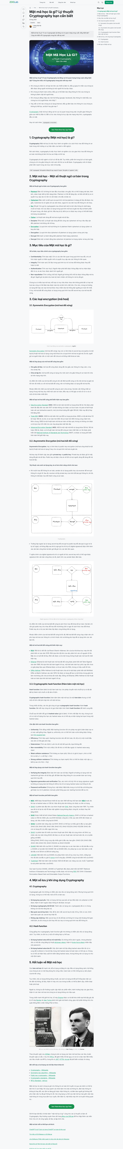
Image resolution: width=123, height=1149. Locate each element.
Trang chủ (42, 2)
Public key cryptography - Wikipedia (43, 1075)
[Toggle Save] (23, 12)
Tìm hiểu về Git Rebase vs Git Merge (40, 1134)
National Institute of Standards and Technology (53, 433)
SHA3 (33, 832)
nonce (52, 857)
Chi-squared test (39, 735)
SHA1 (33, 815)
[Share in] (23, 23)
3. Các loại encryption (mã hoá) (105, 20)
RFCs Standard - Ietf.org (39, 1081)
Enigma (60, 997)
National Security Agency (65, 815)
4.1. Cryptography (103, 39)
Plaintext (34, 191)
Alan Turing (47, 1000)
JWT (57, 1059)
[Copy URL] (23, 26)
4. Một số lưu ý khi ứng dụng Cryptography (109, 36)
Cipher (33, 217)
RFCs (52, 1057)
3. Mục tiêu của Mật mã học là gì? (106, 18)
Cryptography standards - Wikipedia (43, 1078)
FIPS (74, 871)
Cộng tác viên (62, 2)
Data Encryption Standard (39, 405)
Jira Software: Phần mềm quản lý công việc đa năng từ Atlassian (49, 1139)
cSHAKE (33, 855)
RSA (32, 650)
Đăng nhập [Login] (109, 2)
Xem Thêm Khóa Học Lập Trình (62, 130)
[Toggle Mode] (102, 2)
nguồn (74, 346)
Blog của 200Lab (68, 1116)
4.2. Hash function (103, 42)
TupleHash (34, 861)
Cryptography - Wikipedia (39, 1070)
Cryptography (34, 112)
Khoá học (73, 2)
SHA (66, 807)
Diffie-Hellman (35, 670)
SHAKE (33, 846)
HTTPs (62, 1059)
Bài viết (52, 2)
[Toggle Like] (23, 9)
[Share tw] (23, 19)
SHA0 (33, 807)
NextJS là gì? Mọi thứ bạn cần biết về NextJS (43, 1144)
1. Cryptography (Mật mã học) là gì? (107, 11)
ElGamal (33, 662)
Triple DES (34, 416)
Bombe (38, 1000)
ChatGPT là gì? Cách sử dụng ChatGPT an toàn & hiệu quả (47, 1129)
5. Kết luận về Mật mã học (104, 44)
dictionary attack (60, 942)
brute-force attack (78, 942)
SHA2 (33, 824)
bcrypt (67, 1059)
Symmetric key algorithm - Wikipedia (43, 1073)
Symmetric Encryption (36, 351)
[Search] (98, 2)
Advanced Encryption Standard (41, 427)
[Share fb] (23, 16)
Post (35, 7)
